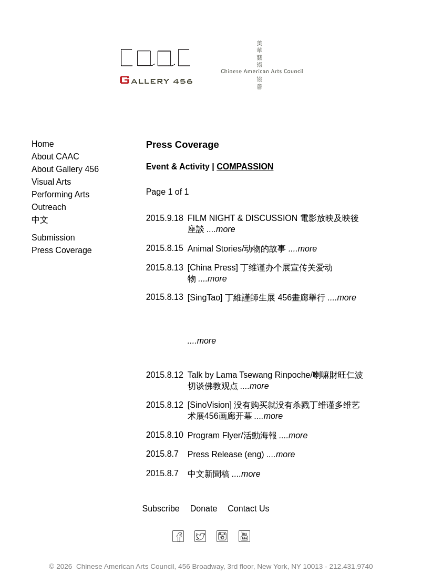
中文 (40, 219)
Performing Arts (60, 194)
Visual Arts (51, 181)
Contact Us (248, 508)
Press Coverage (62, 250)
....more (221, 229)
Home (43, 143)
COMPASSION (245, 166)
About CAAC (55, 156)
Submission (53, 237)
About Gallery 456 (65, 169)
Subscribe (161, 508)
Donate (204, 508)
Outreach (49, 207)
